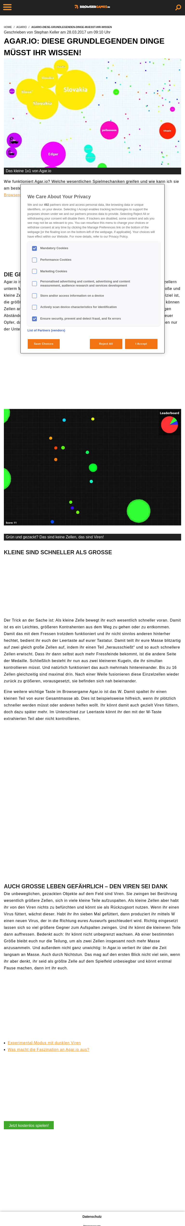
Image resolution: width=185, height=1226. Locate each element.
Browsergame (17, 195)
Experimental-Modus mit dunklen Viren (44, 1043)
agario (21, 27)
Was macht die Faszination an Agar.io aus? (48, 1050)
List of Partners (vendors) (46, 330)
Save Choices (43, 343)
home (8, 27)
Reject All (106, 343)
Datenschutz (91, 1217)
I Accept (141, 343)
